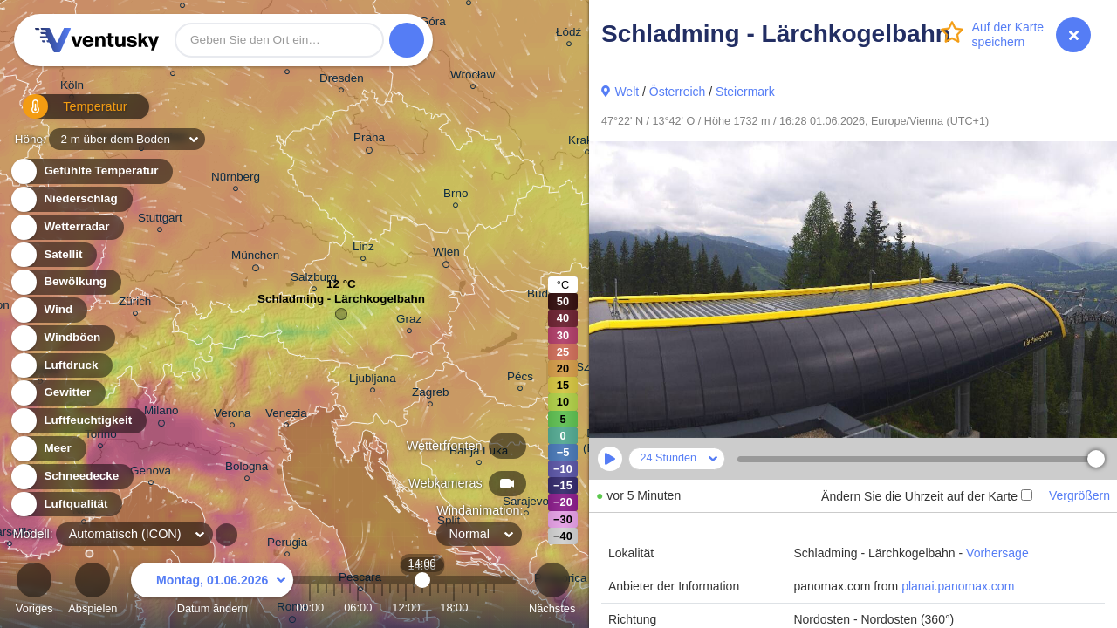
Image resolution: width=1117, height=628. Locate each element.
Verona (232, 415)
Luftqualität (66, 504)
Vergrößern (1079, 495)
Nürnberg (235, 179)
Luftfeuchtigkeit (78, 420)
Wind (48, 310)
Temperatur (65, 113)
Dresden (341, 81)
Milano (161, 413)
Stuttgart (160, 220)
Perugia (287, 545)
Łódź (568, 34)
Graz (408, 321)
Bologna (246, 469)
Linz (363, 249)
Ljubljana (372, 381)
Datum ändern (212, 591)
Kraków (587, 142)
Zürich (135, 304)
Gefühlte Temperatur (91, 171)
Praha (369, 140)
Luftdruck (61, 366)
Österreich (677, 92)
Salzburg (314, 279)
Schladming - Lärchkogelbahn (341, 303)
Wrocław (472, 77)
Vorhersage (997, 553)
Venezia (286, 415)
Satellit (53, 255)
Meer (48, 448)
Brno (455, 196)
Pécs (520, 379)
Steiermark (745, 92)
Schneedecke (71, 476)
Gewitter (57, 393)
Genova (150, 473)
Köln (72, 87)
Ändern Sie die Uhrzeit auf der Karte (926, 496)
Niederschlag (71, 199)
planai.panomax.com (957, 586)
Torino (101, 436)
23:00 (494, 607)
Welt (626, 92)
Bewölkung (65, 282)
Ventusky (94, 40)
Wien (446, 254)
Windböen (62, 338)
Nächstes (552, 591)
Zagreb (430, 395)
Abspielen (92, 591)
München (255, 258)
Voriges (34, 591)
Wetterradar (67, 227)
